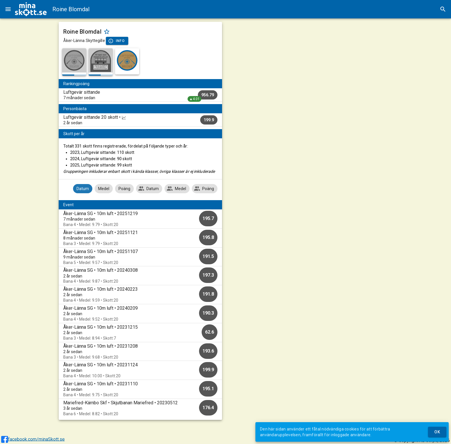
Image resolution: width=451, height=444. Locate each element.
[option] (140, 219)
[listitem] (140, 95)
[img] (31, 9)
